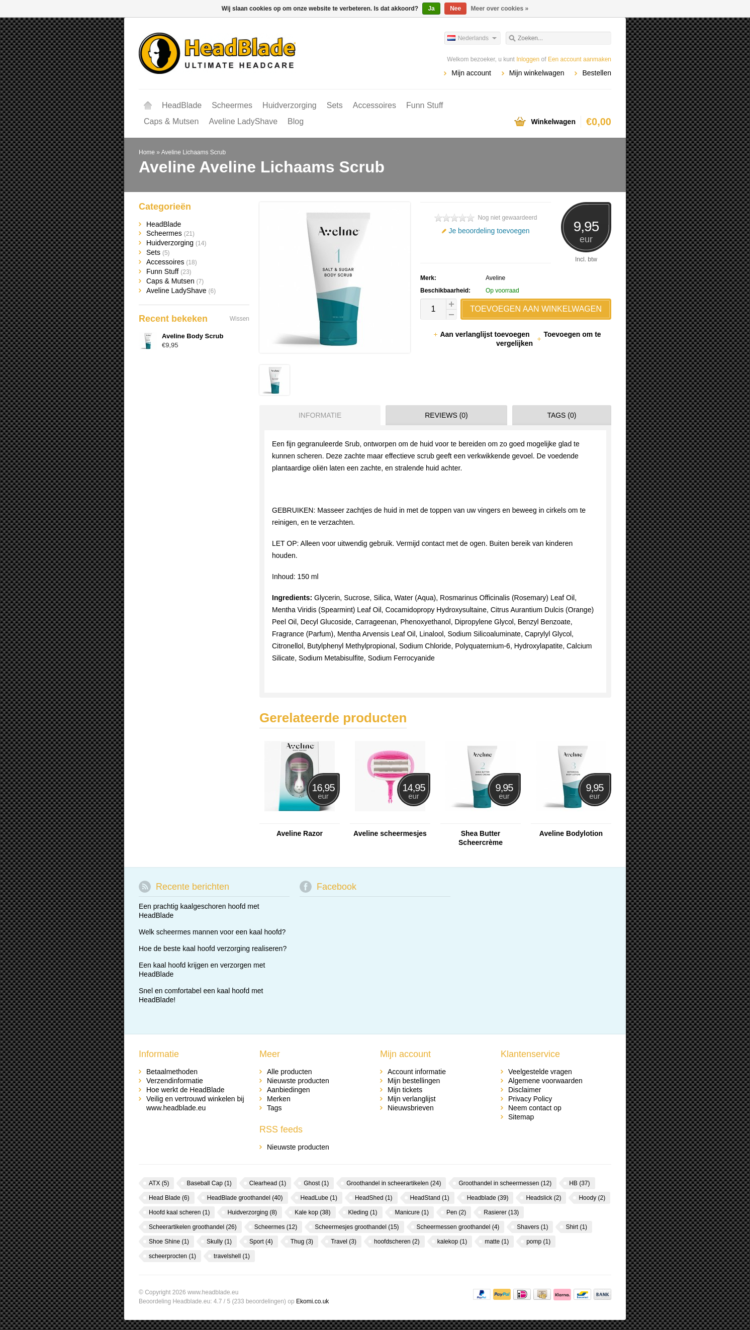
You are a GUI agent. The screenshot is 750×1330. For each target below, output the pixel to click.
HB (579, 1183)
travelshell (232, 1256)
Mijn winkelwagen (537, 73)
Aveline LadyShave (243, 121)
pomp (538, 1241)
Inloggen (527, 59)
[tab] (317, 415)
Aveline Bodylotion (571, 833)
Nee (455, 8)
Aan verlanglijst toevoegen (482, 334)
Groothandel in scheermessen (504, 1183)
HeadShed (374, 1197)
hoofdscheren (397, 1241)
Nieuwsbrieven (411, 1108)
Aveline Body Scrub (192, 336)
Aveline (495, 277)
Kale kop (312, 1212)
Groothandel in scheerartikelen (393, 1183)
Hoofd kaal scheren (179, 1212)
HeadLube (319, 1197)
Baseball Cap (208, 1183)
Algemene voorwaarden (545, 1081)
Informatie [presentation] (320, 415)
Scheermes (232, 105)
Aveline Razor (299, 833)
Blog (296, 121)
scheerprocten (172, 1256)
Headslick (543, 1197)
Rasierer (501, 1212)
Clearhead (267, 1183)
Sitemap (521, 1117)
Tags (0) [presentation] (561, 415)
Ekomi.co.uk (312, 1301)
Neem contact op (534, 1108)
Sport (261, 1241)
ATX (159, 1183)
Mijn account (471, 73)
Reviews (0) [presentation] (446, 415)
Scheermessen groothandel (458, 1226)
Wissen (239, 318)
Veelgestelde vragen (540, 1072)
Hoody (592, 1197)
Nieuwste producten (298, 1081)
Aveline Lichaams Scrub (193, 152)
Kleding (363, 1212)
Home (148, 106)
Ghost (316, 1183)
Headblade (488, 1197)
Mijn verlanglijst (412, 1099)
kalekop (452, 1241)
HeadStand (429, 1197)
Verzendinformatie (174, 1081)
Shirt (576, 1226)
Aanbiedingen (288, 1090)
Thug (302, 1241)
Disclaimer (524, 1090)
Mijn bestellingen (414, 1081)
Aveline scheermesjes (390, 833)
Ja (431, 8)
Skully (219, 1241)
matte (497, 1241)
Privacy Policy (530, 1099)
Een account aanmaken (579, 59)
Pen (456, 1212)
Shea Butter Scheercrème (480, 837)
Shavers (532, 1226)
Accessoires (374, 105)
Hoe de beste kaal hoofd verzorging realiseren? (213, 948)
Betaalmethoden (172, 1072)
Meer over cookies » (500, 8)
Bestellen (596, 73)
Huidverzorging (289, 105)
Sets (335, 105)
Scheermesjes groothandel (357, 1226)
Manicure (412, 1212)
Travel (343, 1241)
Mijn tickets (405, 1090)
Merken (279, 1099)
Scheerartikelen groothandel (193, 1226)
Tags (274, 1108)
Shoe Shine (169, 1241)
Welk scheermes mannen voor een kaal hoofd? (212, 932)
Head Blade (169, 1197)
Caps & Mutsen (171, 121)
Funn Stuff (424, 105)
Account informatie (417, 1072)
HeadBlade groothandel (245, 1197)
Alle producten (289, 1072)
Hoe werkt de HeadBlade (185, 1090)
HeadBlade (182, 105)
